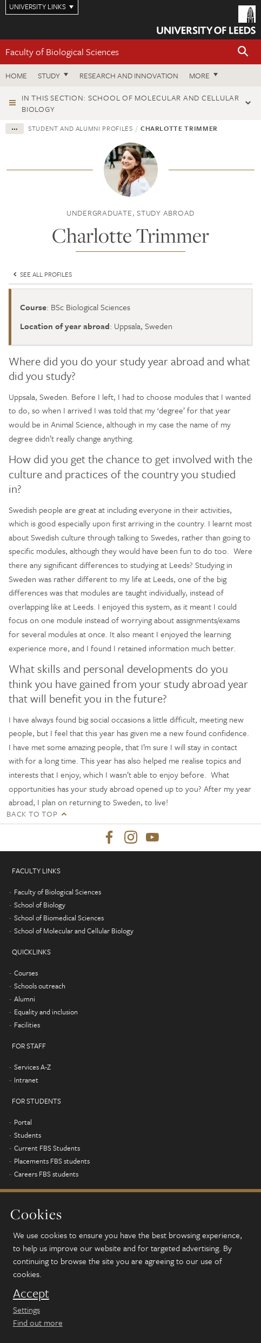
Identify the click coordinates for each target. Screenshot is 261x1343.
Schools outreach (39, 985)
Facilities (27, 1024)
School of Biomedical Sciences (59, 917)
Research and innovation (128, 75)
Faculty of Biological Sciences (62, 51)
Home (16, 75)
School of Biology (39, 904)
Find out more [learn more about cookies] (38, 1322)
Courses (26, 972)
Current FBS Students (47, 1147)
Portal (23, 1122)
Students (27, 1135)
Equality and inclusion (46, 1011)
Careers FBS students (46, 1173)
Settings (26, 1309)
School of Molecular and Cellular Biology (73, 930)
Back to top (31, 813)
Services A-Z (32, 1066)
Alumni (24, 998)
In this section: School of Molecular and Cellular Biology (130, 103)
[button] (243, 52)
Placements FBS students (52, 1160)
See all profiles (41, 274)
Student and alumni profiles (80, 128)
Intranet (26, 1079)
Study (49, 75)
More (199, 75)
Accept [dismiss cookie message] (31, 1293)
